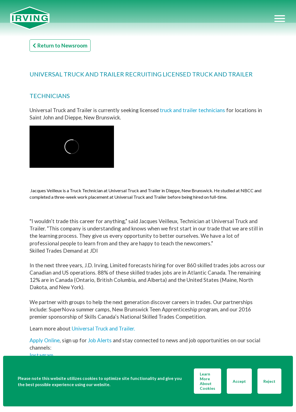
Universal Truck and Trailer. (103, 328)
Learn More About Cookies (207, 381)
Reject (269, 381)
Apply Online (45, 340)
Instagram (41, 355)
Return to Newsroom (60, 45)
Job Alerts (100, 340)
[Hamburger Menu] (279, 18)
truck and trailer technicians (192, 110)
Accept (239, 381)
